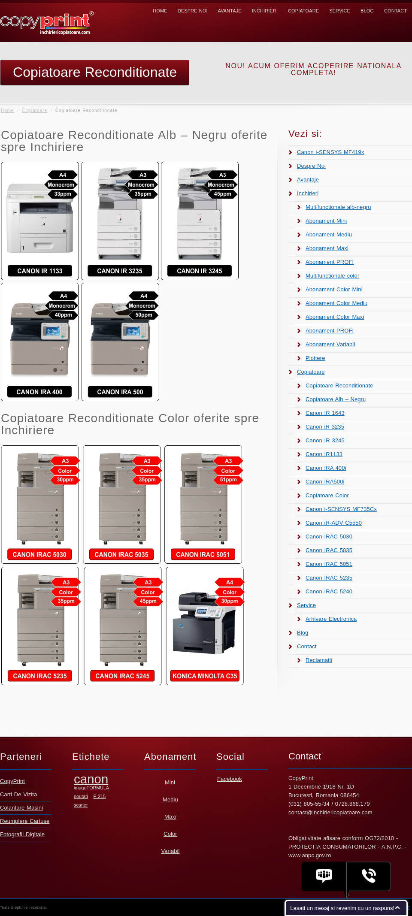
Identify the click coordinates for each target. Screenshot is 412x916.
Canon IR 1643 (325, 413)
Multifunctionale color (332, 275)
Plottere (315, 358)
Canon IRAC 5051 (329, 564)
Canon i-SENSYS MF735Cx (341, 509)
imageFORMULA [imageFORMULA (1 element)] (91, 787)
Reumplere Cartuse (24, 821)
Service (339, 10)
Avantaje (230, 10)
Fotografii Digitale (22, 834)
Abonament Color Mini (334, 289)
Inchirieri (265, 10)
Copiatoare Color (327, 495)
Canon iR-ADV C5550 (334, 523)
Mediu (170, 799)
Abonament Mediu (329, 234)
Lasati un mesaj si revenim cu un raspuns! (342, 908)
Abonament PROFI (330, 262)
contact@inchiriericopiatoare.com (330, 812)
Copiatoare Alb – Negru (336, 399)
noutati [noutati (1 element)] (81, 796)
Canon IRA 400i (326, 468)
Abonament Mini (326, 221)
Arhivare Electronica (331, 619)
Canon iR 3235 (325, 426)
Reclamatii (319, 660)
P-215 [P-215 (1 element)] (99, 796)
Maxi (170, 816)
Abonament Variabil (330, 344)
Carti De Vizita (18, 794)
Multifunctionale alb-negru (338, 207)
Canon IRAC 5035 (329, 550)
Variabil (170, 851)
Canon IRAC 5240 (329, 591)
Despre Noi (193, 10)
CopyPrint (12, 781)
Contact (395, 10)
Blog (367, 10)
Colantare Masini (21, 807)
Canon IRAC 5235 (329, 577)
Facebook (229, 779)
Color (170, 834)
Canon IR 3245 (325, 440)
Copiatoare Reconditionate (339, 385)
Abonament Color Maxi (335, 317)
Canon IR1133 (324, 454)
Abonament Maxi (327, 248)
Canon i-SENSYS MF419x (330, 152)
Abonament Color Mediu (336, 303)
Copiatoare (303, 10)
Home (160, 10)
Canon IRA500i (325, 481)
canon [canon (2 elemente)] (91, 779)
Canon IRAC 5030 (329, 536)
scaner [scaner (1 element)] (81, 804)
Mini (170, 782)
